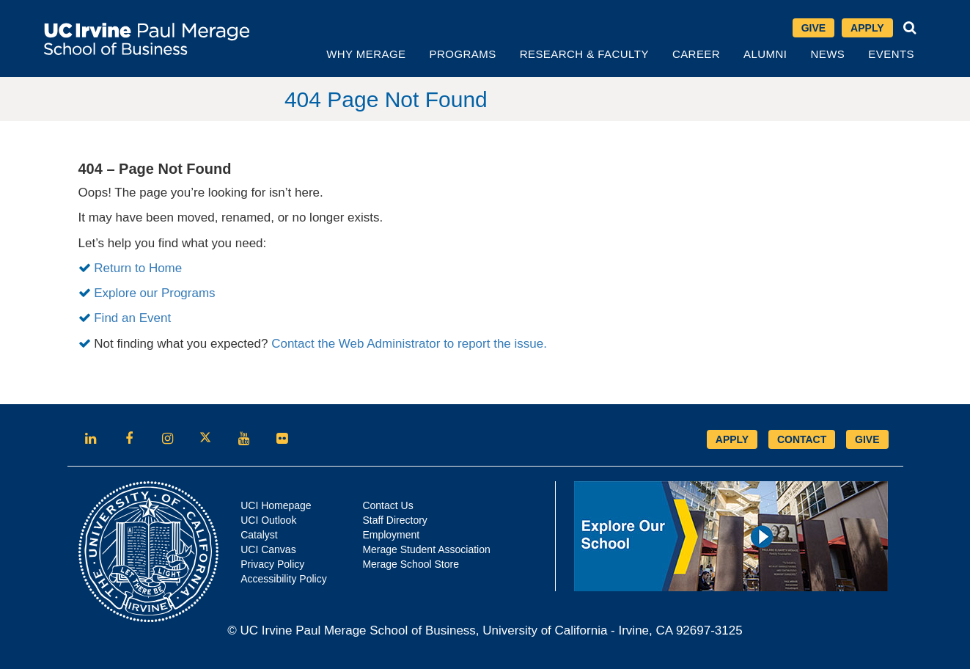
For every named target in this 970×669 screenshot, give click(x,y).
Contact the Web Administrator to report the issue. (409, 344)
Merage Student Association (426, 549)
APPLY (732, 439)
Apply (866, 28)
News (827, 54)
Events (891, 54)
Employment (390, 535)
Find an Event (132, 318)
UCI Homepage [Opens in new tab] (276, 505)
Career (696, 54)
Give (813, 28)
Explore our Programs (154, 293)
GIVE (867, 439)
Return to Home (138, 268)
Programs (463, 54)
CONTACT (801, 439)
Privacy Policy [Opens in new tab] (272, 564)
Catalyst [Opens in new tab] (259, 535)
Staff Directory (394, 520)
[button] (910, 28)
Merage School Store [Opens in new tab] (410, 564)
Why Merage (365, 54)
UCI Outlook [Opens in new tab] (268, 520)
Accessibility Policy (283, 579)
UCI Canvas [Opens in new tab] (267, 549)
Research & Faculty (584, 54)
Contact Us (387, 505)
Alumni (765, 54)
